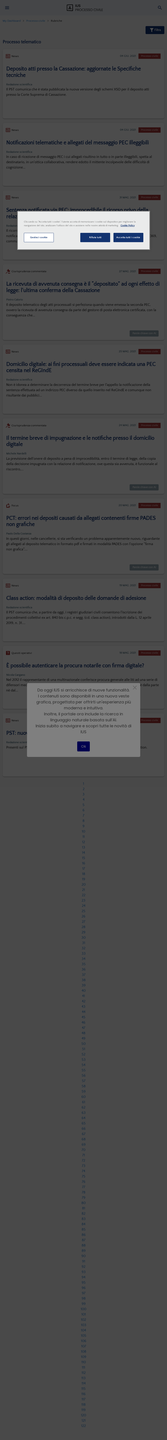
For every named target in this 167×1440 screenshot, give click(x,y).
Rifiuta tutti (95, 237)
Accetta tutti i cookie (128, 237)
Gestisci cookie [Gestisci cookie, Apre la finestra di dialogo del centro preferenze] (39, 237)
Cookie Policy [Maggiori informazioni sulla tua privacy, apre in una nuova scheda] (128, 225)
